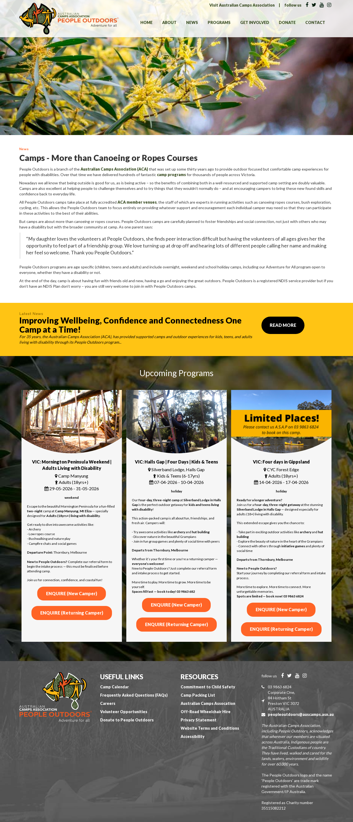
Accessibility (193, 736)
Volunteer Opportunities (123, 711)
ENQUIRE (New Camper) (71, 593)
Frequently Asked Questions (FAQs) (134, 695)
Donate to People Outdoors (127, 720)
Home (146, 22)
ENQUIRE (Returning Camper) (71, 612)
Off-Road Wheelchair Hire (206, 711)
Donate (287, 22)
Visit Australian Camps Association (242, 5)
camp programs (171, 174)
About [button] (169, 22)
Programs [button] (219, 22)
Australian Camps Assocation (208, 703)
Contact (315, 22)
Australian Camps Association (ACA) (114, 169)
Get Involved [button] (254, 22)
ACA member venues (137, 202)
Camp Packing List (198, 695)
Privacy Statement (198, 720)
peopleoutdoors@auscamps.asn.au (301, 714)
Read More (283, 325)
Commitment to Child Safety (208, 686)
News (192, 22)
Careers (107, 703)
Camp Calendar (114, 686)
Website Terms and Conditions (210, 728)
